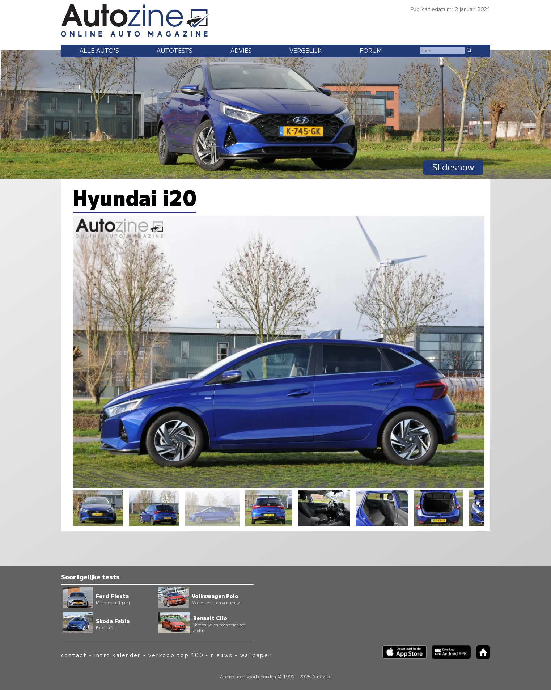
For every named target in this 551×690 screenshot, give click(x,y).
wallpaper (255, 655)
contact (74, 655)
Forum (371, 50)
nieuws (222, 655)
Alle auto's (99, 50)
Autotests (174, 50)
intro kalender (117, 655)
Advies (241, 50)
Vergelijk (305, 50)
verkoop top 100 (175, 655)
